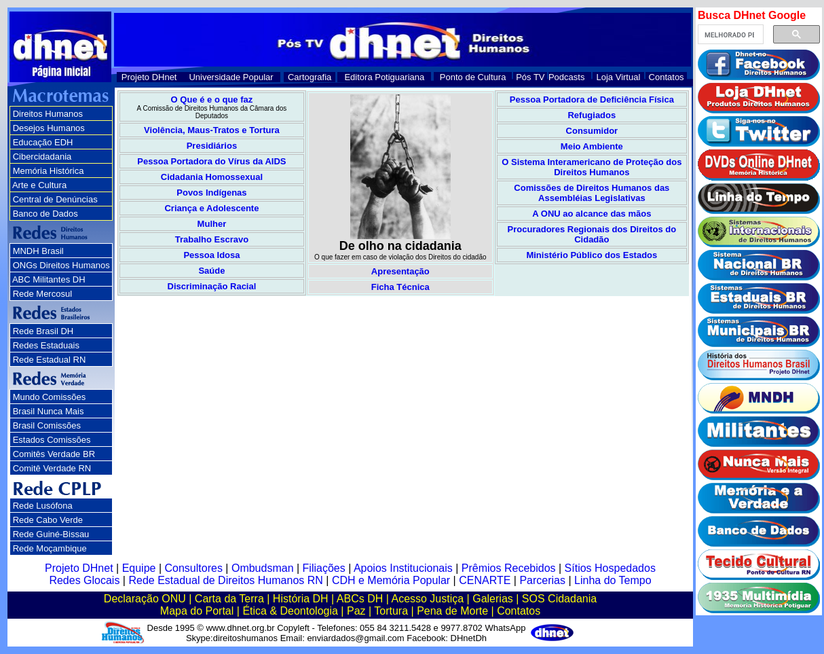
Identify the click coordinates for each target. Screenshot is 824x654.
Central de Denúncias (55, 199)
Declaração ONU (145, 598)
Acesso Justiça (427, 598)
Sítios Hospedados (610, 568)
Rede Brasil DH (43, 331)
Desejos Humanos (49, 128)
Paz (356, 611)
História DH (301, 598)
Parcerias (542, 580)
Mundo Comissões (49, 397)
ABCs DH (360, 598)
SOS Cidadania (559, 598)
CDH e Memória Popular (391, 580)
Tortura (391, 611)
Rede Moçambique (50, 548)
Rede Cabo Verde (48, 520)
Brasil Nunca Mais (48, 411)
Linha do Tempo (613, 580)
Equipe (139, 568)
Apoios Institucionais (403, 568)
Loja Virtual (619, 77)
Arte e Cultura (39, 185)
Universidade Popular (231, 77)
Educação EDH (43, 142)
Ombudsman (262, 568)
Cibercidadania (42, 156)
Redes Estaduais (46, 345)
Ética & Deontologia (290, 611)
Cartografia (309, 77)
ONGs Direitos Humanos (61, 265)
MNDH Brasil (38, 251)
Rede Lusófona (43, 506)
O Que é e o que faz (212, 99)
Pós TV (530, 77)
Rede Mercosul (42, 294)
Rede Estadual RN (49, 360)
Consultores (194, 568)
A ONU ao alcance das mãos (591, 213)
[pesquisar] (729, 35)
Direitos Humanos (48, 114)
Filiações (324, 568)
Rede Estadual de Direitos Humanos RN (225, 580)
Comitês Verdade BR (54, 454)
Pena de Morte (452, 611)
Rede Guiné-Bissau (51, 534)
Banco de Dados (45, 213)
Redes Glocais (84, 580)
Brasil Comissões (47, 425)
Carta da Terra (229, 598)
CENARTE (484, 580)
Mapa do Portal (197, 611)
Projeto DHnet (149, 77)
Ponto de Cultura (473, 77)
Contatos (666, 77)
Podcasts (566, 77)
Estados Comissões (52, 440)
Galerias (492, 598)
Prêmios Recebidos (509, 568)
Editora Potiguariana (384, 77)
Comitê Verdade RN (52, 468)
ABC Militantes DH (49, 279)
